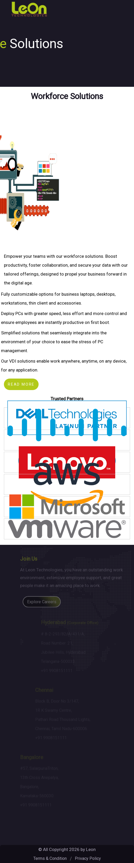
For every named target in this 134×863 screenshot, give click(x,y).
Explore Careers (41, 603)
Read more (21, 384)
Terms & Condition (50, 858)
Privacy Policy (88, 858)
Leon (91, 849)
